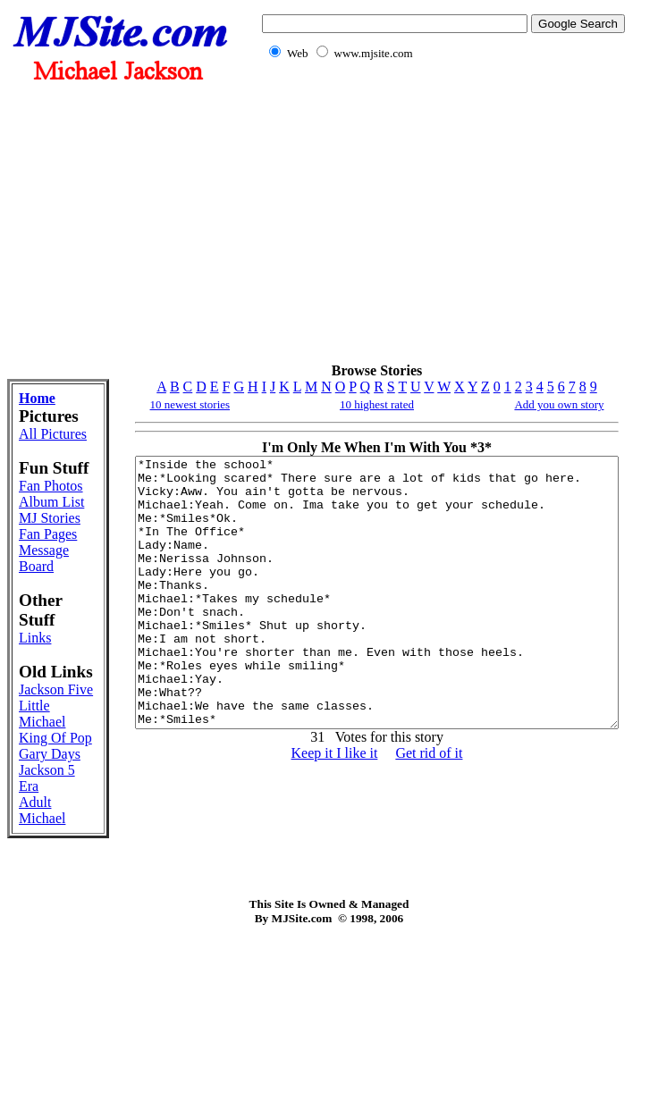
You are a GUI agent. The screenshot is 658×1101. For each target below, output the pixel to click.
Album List (38, 561)
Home (37, 398)
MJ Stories (38, 593)
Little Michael (42, 833)
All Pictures (42, 442)
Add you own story (571, 404)
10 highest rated (361, 404)
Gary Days (33, 897)
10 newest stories (146, 404)
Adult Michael (42, 962)
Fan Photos (38, 529)
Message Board (44, 642)
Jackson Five (41, 801)
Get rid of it (413, 806)
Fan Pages (48, 618)
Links (35, 721)
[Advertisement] (440, 222)
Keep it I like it (318, 806)
